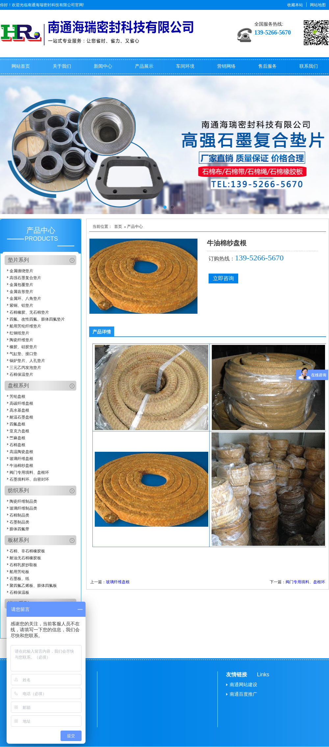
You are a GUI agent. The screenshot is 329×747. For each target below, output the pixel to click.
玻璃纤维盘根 (21, 458)
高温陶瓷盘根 (21, 451)
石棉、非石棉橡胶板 (27, 551)
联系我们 (308, 66)
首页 (118, 226)
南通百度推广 (243, 694)
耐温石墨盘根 (21, 417)
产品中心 (40, 230)
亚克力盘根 (19, 431)
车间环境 (185, 66)
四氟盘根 (17, 424)
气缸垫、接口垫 (23, 353)
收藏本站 (295, 5)
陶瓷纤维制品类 (23, 501)
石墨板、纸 (19, 578)
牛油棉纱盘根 (21, 465)
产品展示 (144, 66)
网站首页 (21, 66)
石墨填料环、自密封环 (29, 479)
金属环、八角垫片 (25, 298)
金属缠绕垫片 (21, 271)
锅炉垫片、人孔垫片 (27, 360)
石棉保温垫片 (21, 374)
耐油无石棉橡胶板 (25, 558)
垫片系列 (18, 260)
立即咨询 (223, 278)
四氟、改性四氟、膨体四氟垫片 (37, 319)
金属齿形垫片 (21, 291)
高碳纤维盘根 (21, 403)
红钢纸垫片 (19, 333)
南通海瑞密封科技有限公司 (51, 5)
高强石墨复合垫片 (25, 278)
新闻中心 (103, 66)
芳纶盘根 (17, 396)
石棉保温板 (19, 592)
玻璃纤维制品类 (23, 508)
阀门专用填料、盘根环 (29, 472)
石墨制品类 (19, 522)
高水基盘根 (19, 410)
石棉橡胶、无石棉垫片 (29, 312)
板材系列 (18, 540)
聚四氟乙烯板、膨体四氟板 (33, 585)
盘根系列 (18, 385)
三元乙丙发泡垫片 (25, 367)
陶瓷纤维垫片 (21, 340)
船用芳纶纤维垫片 (25, 326)
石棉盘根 (17, 445)
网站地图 (318, 5)
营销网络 (226, 66)
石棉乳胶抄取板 (23, 565)
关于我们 (62, 66)
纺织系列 (18, 490)
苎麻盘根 (17, 438)
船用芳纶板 (19, 571)
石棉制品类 (19, 515)
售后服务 (267, 66)
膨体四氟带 (19, 529)
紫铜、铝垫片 (21, 305)
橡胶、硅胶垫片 (23, 347)
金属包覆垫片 (21, 284)
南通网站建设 (243, 684)
